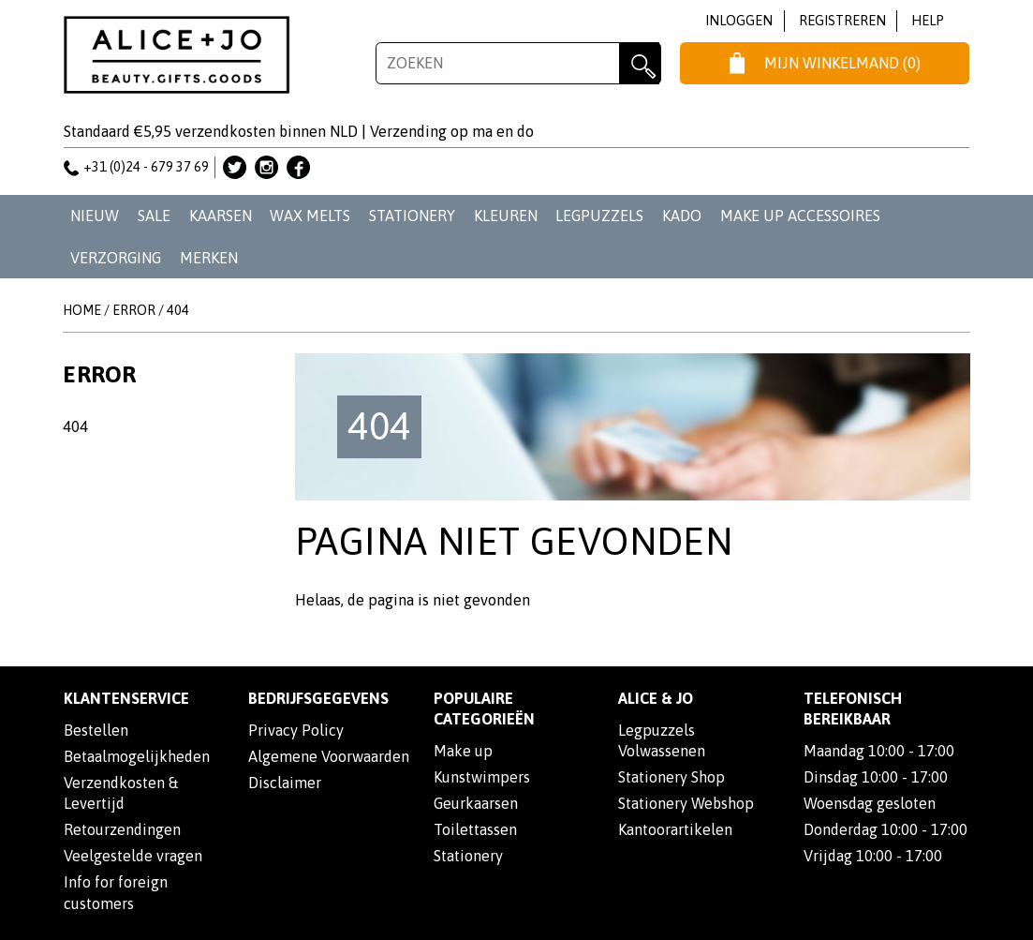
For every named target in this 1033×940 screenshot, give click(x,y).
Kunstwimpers (482, 776)
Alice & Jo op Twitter (234, 167)
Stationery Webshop (686, 803)
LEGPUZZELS (599, 215)
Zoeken (640, 63)
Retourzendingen (122, 829)
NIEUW (94, 215)
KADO (681, 215)
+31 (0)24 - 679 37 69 (137, 166)
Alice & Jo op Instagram (266, 167)
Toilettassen (475, 829)
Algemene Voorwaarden (328, 756)
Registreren (842, 20)
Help (927, 20)
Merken (209, 257)
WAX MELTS (310, 215)
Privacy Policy (296, 730)
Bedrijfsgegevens (318, 698)
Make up (463, 750)
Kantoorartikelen (675, 829)
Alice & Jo (655, 698)
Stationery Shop (671, 776)
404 (178, 310)
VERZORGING (115, 257)
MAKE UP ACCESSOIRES (800, 215)
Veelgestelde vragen (133, 855)
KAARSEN (220, 215)
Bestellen (96, 730)
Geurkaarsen (476, 803)
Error (133, 310)
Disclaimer (284, 782)
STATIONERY (412, 215)
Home (82, 310)
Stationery (468, 855)
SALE (154, 215)
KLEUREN (506, 215)
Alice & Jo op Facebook (298, 167)
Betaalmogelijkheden (137, 756)
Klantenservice (126, 698)
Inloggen (739, 20)
